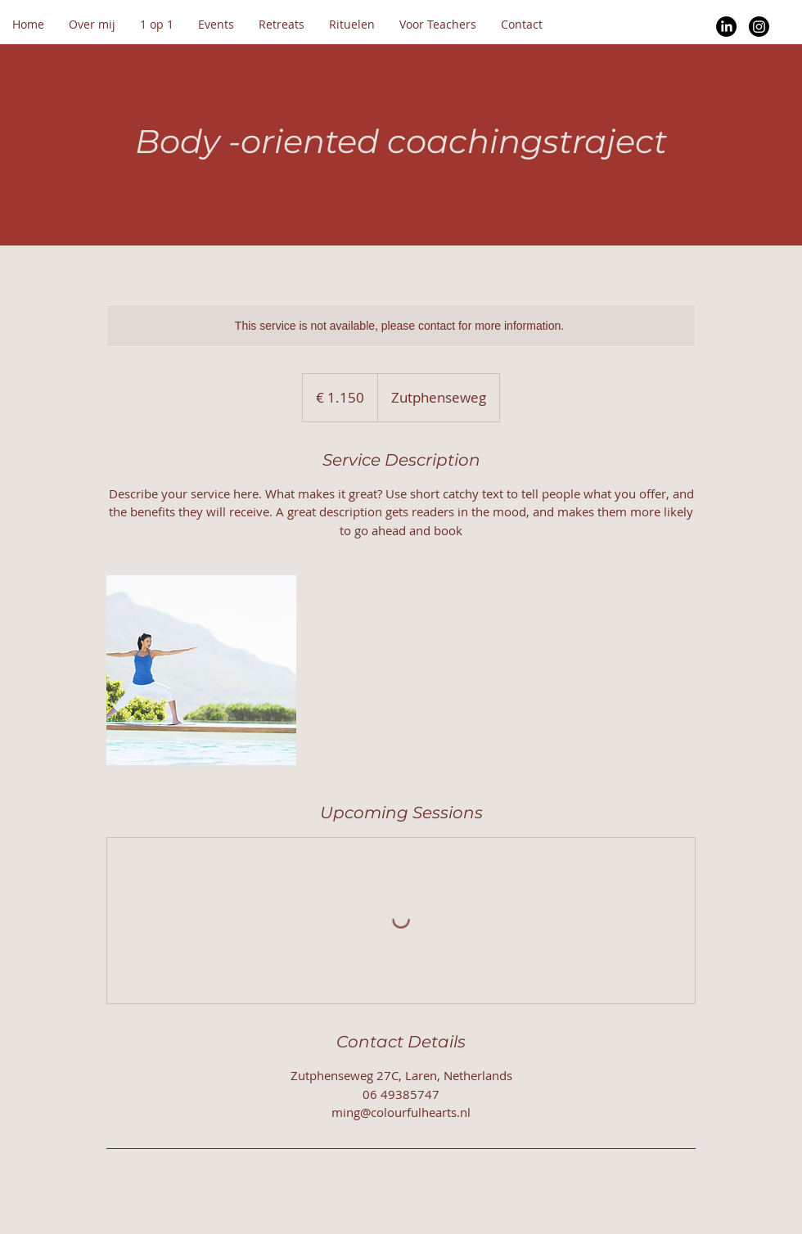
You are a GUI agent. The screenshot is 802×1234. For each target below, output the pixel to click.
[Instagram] (759, 26)
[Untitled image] (201, 670)
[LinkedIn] (726, 26)
